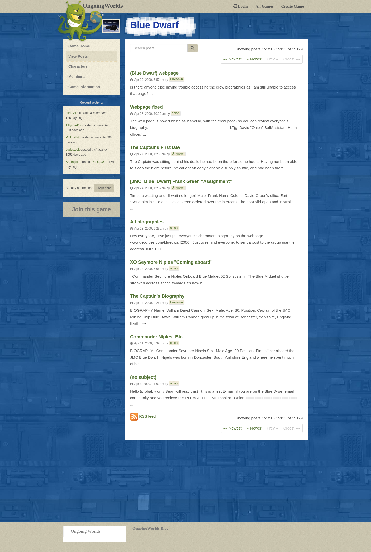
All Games (265, 6)
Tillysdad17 (73, 125)
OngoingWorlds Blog (150, 528)
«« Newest (232, 59)
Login (240, 6)
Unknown (176, 79)
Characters (78, 66)
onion (175, 113)
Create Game (292, 6)
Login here (103, 188)
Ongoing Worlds (85, 531)
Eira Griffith (98, 162)
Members (76, 77)
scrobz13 (72, 113)
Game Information (84, 87)
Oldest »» (291, 59)
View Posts (78, 56)
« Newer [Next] (254, 59)
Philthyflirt (72, 137)
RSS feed (143, 417)
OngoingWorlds (104, 5)
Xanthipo (72, 162)
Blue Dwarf (154, 25)
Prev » (272, 59)
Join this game (91, 209)
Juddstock (73, 149)
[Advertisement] (185, 481)
